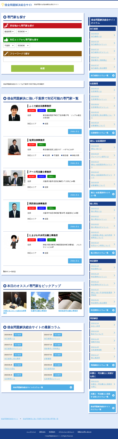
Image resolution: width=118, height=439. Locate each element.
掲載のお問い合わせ (84, 432)
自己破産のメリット (52, 339)
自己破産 (18, 335)
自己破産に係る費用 (12, 359)
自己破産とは (9, 339)
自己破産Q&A (49, 369)
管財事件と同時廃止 (52, 349)
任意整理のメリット (52, 379)
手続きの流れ (9, 369)
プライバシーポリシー (66, 432)
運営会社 (42, 432)
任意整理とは (9, 379)
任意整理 (18, 375)
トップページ (31, 432)
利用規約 (52, 432)
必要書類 (47, 359)
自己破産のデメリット (13, 349)
